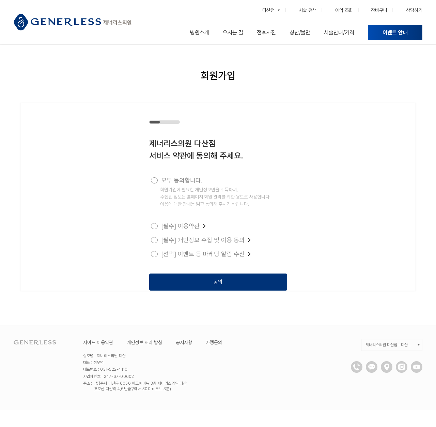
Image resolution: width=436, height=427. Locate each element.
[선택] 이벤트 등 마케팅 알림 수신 (205, 254)
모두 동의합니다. (181, 180)
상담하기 (414, 10)
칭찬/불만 (300, 32)
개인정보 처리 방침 (144, 359)
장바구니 (379, 10)
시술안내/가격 (339, 32)
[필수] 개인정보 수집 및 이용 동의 (205, 240)
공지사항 (184, 359)
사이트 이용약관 (98, 359)
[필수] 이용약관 (182, 226)
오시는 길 (233, 32)
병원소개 (199, 32)
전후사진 (266, 32)
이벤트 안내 (395, 32)
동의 (217, 280)
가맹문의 (214, 359)
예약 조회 (344, 10)
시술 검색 (307, 10)
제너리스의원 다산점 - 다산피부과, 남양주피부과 (391, 361)
